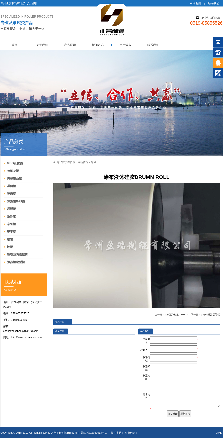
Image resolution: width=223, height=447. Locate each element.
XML (219, 441)
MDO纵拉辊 (15, 163)
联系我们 (213, 3)
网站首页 (83, 162)
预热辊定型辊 (16, 262)
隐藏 (93, 162)
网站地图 (195, 3)
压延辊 (11, 208)
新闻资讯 (98, 45)
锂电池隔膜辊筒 (17, 254)
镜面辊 (11, 193)
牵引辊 (11, 224)
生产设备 (125, 45)
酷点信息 (130, 441)
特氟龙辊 (13, 170)
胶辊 (10, 246)
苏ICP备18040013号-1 (94, 441)
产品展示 (70, 45)
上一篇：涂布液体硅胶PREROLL (172, 314)
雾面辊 (11, 186)
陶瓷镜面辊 (14, 178)
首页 (14, 45)
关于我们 (42, 45)
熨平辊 (11, 231)
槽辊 (10, 239)
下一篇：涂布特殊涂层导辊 (205, 314)
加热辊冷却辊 (16, 201)
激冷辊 (11, 216)
